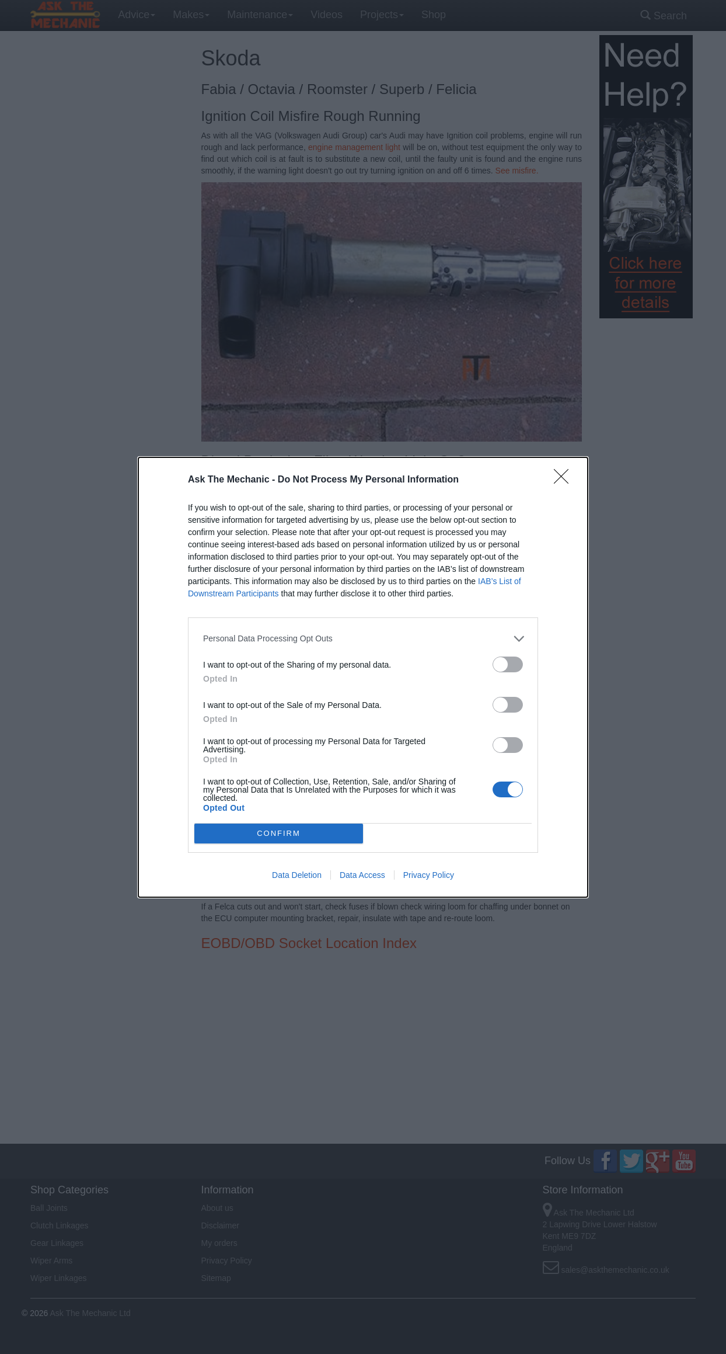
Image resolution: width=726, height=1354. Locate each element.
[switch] (508, 664)
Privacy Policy (428, 875)
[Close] (565, 480)
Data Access (362, 875)
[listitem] (363, 639)
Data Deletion (297, 875)
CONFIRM (279, 833)
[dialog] (363, 677)
